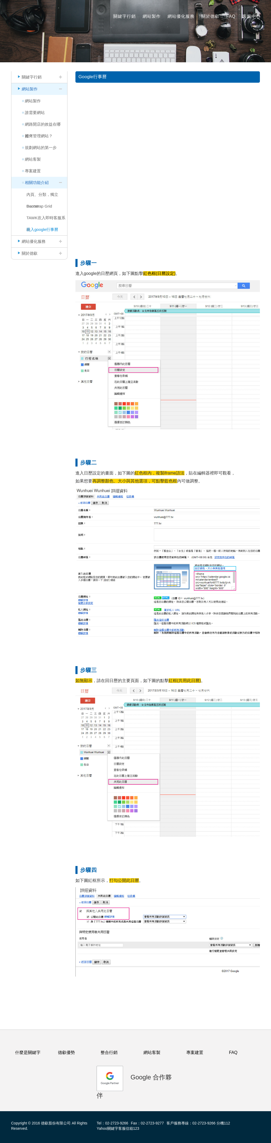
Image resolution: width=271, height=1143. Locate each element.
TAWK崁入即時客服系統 (45, 220)
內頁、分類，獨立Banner (42, 196)
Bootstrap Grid (39, 206)
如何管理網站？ (39, 136)
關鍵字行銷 (124, 16)
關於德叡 (210, 16)
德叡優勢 (66, 1052)
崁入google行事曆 (42, 229)
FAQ (231, 16)
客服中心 (251, 16)
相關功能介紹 (37, 182)
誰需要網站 (35, 112)
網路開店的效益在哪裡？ (43, 126)
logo (21, 13)
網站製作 (152, 16)
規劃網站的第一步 (41, 147)
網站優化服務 (181, 16)
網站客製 (33, 159)
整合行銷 (109, 1052)
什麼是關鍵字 (27, 1052)
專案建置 (33, 171)
